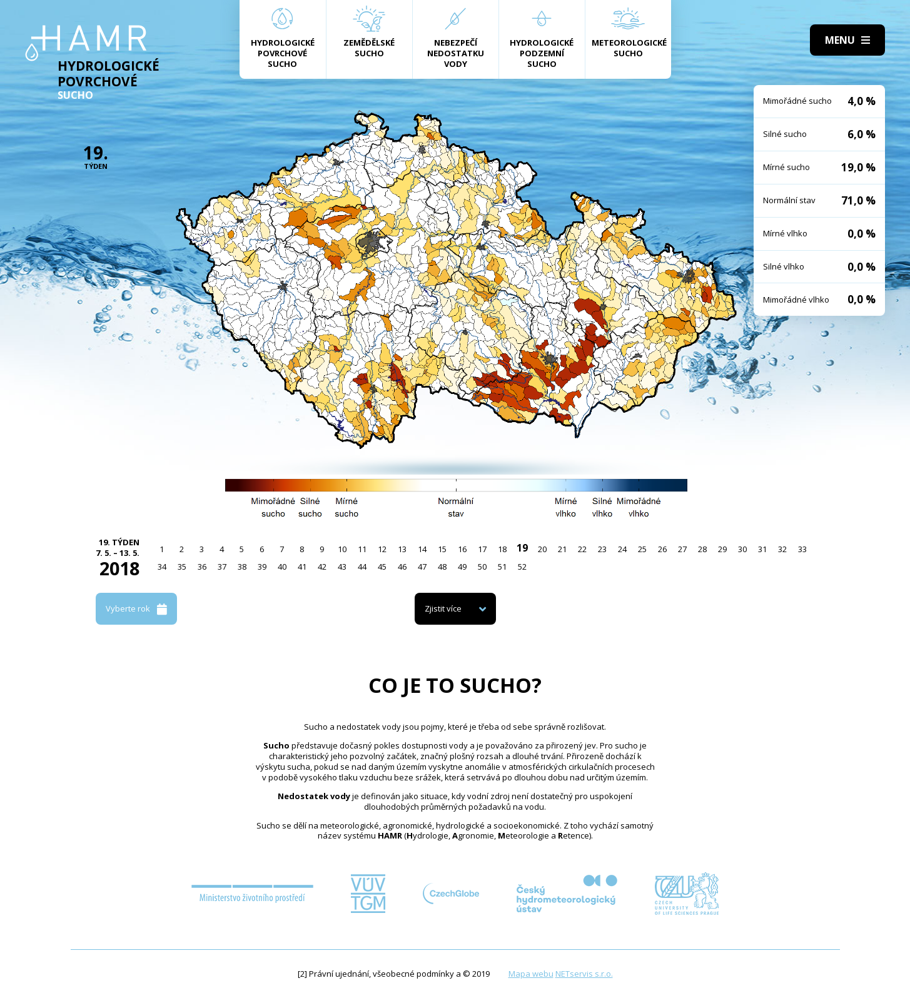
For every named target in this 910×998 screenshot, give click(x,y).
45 (382, 566)
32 (782, 549)
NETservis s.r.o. (584, 973)
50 (482, 566)
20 (542, 549)
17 (482, 549)
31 (762, 549)
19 (522, 548)
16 (462, 549)
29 (722, 549)
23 (602, 549)
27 (682, 549)
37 (222, 566)
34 (162, 566)
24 (622, 549)
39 (262, 566)
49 (462, 566)
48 (442, 566)
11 (362, 549)
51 (502, 566)
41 (302, 566)
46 (402, 566)
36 (202, 566)
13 (402, 549)
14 (422, 549)
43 (342, 566)
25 (642, 549)
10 (342, 549)
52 (522, 566)
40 (282, 566)
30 (742, 549)
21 (562, 549)
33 (802, 549)
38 (242, 566)
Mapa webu (531, 973)
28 (702, 549)
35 (182, 566)
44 (362, 566)
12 (382, 549)
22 (582, 549)
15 (442, 549)
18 (502, 549)
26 (662, 549)
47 (422, 566)
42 (322, 566)
